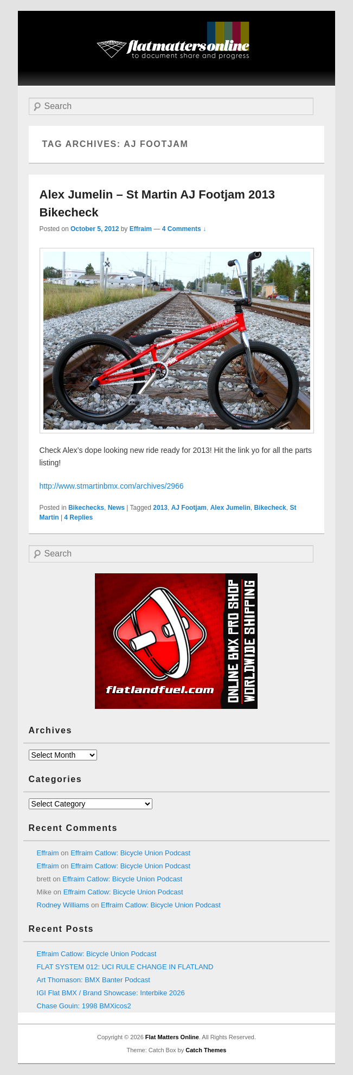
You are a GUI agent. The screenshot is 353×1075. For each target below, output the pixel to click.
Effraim (141, 229)
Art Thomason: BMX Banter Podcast (93, 980)
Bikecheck (270, 507)
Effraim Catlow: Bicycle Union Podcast (130, 853)
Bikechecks (86, 507)
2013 (160, 507)
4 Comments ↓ (184, 229)
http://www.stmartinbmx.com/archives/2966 (112, 486)
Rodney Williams (63, 905)
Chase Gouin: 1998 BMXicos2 (84, 1006)
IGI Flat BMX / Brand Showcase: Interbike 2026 (111, 993)
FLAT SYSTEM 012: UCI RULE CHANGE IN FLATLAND (125, 967)
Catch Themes (205, 1050)
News (116, 507)
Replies (78, 517)
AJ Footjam (189, 507)
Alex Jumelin (230, 507)
